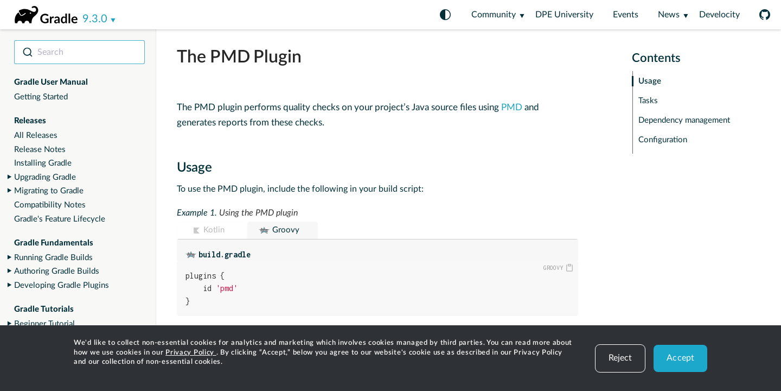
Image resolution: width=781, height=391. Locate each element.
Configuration (662, 140)
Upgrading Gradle (45, 177)
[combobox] (79, 52)
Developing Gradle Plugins (61, 285)
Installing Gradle (43, 163)
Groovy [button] (285, 230)
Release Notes (40, 150)
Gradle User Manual (51, 82)
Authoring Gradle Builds (56, 271)
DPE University (564, 14)
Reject (620, 358)
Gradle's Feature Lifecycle (59, 219)
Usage (649, 81)
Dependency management (684, 120)
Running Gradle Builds (53, 258)
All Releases (35, 135)
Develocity (719, 14)
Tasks (648, 101)
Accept (680, 358)
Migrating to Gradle (49, 191)
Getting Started (41, 97)
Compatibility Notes (50, 205)
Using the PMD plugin (258, 213)
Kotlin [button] (214, 230)
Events (625, 14)
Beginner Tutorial (44, 324)
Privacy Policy (190, 352)
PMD (511, 107)
